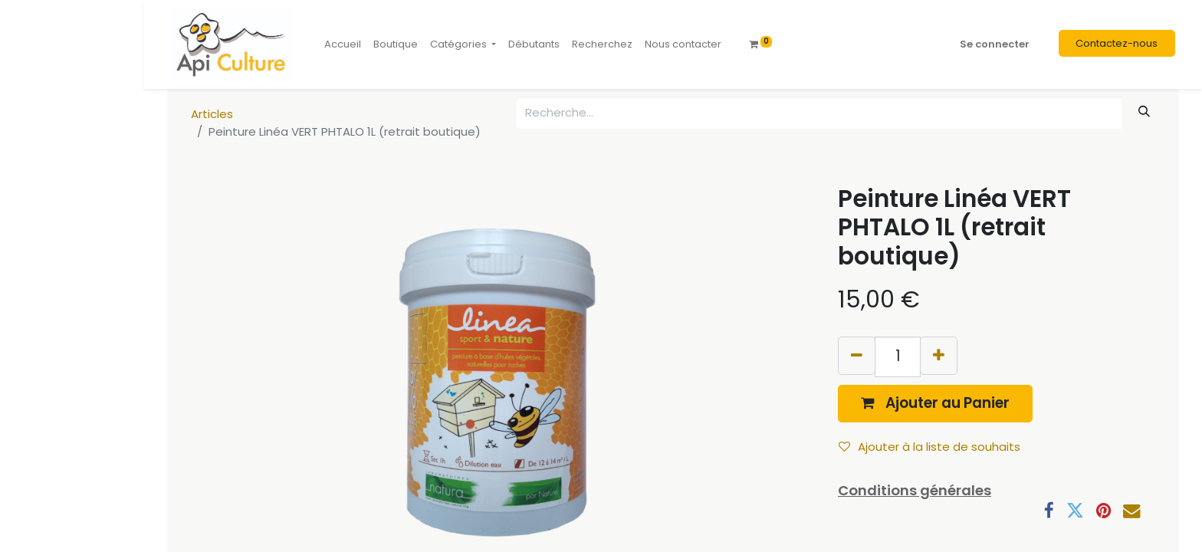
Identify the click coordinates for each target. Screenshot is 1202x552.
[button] (935, 403)
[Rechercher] (1145, 112)
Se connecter (995, 44)
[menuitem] (342, 44)
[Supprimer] (856, 355)
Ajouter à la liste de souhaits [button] (929, 447)
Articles (212, 114)
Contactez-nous (1117, 43)
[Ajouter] (938, 355)
